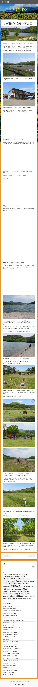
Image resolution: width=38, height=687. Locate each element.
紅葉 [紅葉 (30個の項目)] (19, 596)
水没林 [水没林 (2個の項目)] (14, 591)
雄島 (4, 667)
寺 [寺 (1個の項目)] (32, 586)
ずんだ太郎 (15, 43)
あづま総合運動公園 (7, 634)
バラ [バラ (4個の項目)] (25, 581)
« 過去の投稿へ (7, 556)
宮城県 (22, 43)
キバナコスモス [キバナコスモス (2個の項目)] (26, 578)
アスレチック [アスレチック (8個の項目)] (8, 576)
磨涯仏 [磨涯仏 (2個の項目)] (5, 596)
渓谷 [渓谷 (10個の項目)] (26, 591)
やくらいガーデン (7, 641)
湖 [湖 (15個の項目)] (12, 594)
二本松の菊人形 (6, 646)
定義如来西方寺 (6, 632)
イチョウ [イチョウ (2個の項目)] (22, 576)
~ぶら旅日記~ (5, 2)
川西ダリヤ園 (6, 644)
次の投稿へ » (31, 556)
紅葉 (32, 43)
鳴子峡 (4, 639)
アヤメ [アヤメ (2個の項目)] (16, 576)
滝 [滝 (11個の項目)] (17, 594)
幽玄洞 (4, 622)
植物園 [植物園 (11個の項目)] (7, 591)
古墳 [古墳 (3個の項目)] (23, 586)
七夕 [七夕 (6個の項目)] (27, 583)
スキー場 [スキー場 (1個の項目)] (12, 581)
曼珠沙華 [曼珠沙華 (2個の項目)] (18, 589)
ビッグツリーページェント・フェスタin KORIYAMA (14, 618)
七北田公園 (5, 637)
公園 (27, 43)
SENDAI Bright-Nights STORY (9, 610)
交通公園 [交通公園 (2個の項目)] (6, 586)
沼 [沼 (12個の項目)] (19, 591)
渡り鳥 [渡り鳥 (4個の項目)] (5, 594)
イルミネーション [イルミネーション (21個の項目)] (12, 579)
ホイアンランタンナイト (8, 648)
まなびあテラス (6, 615)
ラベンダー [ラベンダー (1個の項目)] (21, 583)
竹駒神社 (5, 672)
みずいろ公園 (6, 613)
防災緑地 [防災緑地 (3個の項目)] (19, 598)
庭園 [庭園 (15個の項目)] (6, 589)
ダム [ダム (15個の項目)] (19, 581)
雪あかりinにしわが (7, 606)
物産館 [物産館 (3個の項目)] (27, 594)
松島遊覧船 (5, 663)
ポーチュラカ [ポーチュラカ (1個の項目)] (31, 581)
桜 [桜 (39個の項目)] (24, 589)
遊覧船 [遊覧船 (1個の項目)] (5, 598)
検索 (4, 564)
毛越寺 (4, 675)
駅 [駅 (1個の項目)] (30, 598)
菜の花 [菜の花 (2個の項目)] (27, 596)
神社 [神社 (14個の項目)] (12, 596)
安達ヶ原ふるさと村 (7, 660)
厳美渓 (4, 625)
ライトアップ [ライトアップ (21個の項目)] (10, 583)
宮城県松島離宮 (6, 670)
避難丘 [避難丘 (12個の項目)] (11, 598)
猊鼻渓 (4, 629)
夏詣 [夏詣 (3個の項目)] (28, 586)
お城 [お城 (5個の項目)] (5, 574)
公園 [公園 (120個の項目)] (15, 586)
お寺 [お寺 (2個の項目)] (10, 574)
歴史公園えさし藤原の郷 (8, 627)
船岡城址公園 (6, 608)
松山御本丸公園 (6, 656)
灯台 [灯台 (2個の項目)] (22, 593)
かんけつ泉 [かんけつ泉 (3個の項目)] (16, 574)
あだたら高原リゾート (8, 658)
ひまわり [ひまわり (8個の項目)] (24, 574)
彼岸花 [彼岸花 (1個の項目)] (12, 589)
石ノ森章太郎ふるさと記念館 (10, 620)
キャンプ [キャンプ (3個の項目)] (6, 581)
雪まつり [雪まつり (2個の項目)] (26, 598)
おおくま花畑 (6, 665)
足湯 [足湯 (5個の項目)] (32, 596)
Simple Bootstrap (22, 681)
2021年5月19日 (7, 43)
